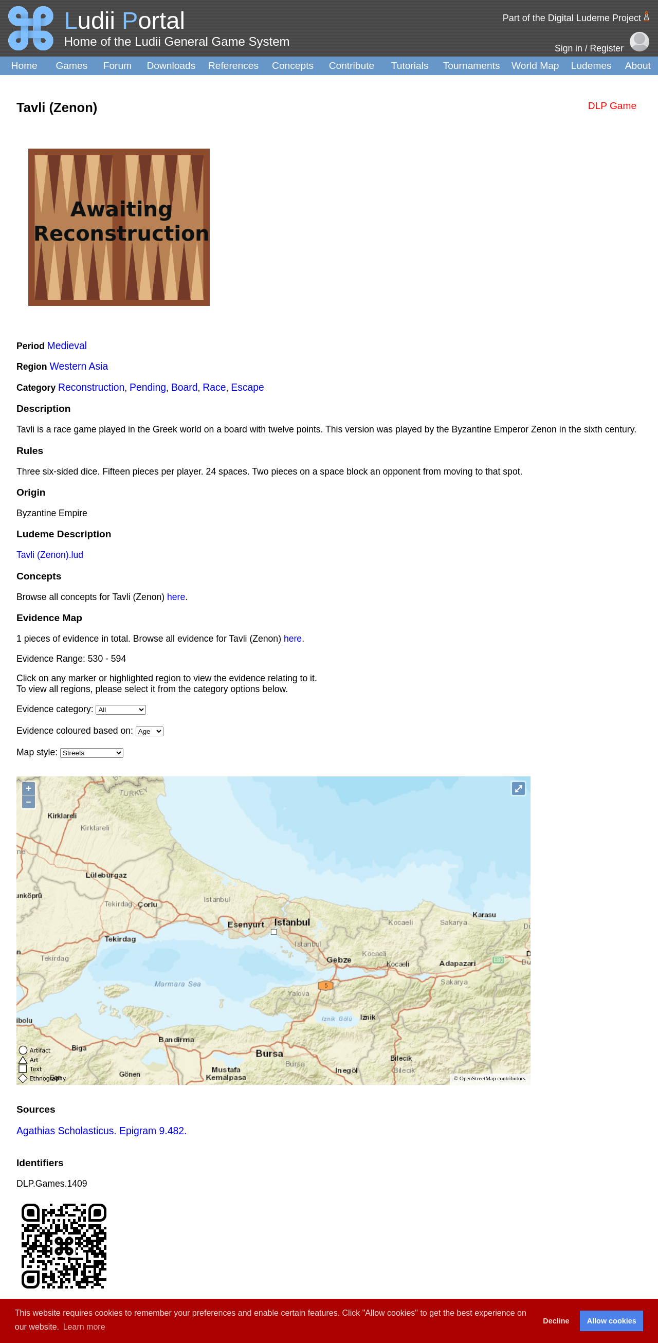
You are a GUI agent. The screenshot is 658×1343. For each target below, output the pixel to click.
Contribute (352, 65)
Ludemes (591, 65)
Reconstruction (91, 387)
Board (184, 387)
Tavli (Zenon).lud (49, 555)
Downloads (171, 65)
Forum (117, 65)
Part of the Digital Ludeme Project (572, 18)
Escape (247, 387)
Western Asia (78, 366)
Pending (148, 387)
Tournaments (471, 65)
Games (71, 65)
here (176, 597)
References (233, 65)
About (638, 65)
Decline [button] (556, 1321)
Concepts (293, 65)
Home (24, 65)
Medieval (67, 345)
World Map (535, 65)
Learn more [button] (84, 1326)
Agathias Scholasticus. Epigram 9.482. (101, 1130)
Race (214, 387)
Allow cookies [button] (611, 1321)
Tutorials (410, 65)
